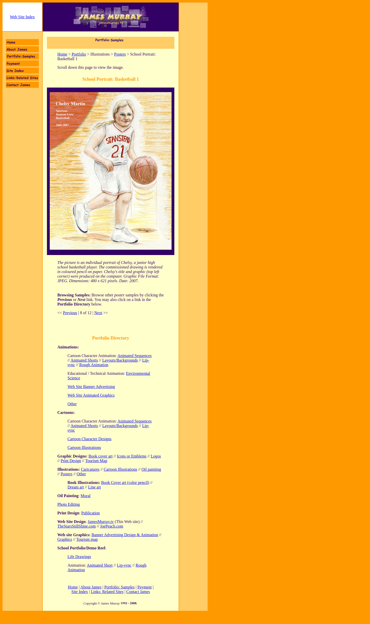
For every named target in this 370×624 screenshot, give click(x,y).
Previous (70, 313)
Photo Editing (68, 504)
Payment (145, 587)
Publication (90, 513)
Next (98, 313)
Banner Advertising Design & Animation (125, 535)
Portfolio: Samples (119, 587)
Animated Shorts (84, 360)
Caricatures (90, 469)
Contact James (138, 591)
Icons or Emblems (131, 456)
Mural (86, 496)
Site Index (79, 591)
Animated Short (100, 565)
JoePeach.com (111, 526)
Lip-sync (124, 565)
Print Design (71, 461)
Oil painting (151, 469)
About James (91, 587)
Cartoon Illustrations (84, 447)
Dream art (76, 487)
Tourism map (87, 539)
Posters (120, 54)
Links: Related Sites (107, 591)
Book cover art (101, 456)
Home (62, 54)
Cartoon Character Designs (89, 439)
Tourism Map (96, 461)
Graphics (64, 539)
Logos (156, 456)
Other (81, 474)
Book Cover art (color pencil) (125, 482)
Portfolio (79, 54)
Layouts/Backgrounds (120, 360)
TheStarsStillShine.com (76, 526)
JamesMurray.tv (101, 521)
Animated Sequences (134, 355)
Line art (94, 487)
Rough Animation (93, 365)
